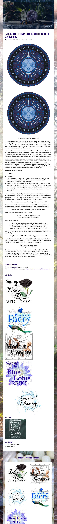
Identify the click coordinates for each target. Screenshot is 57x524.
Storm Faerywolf (10, 39)
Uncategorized (23, 39)
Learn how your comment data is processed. (38, 269)
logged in (14, 267)
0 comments (29, 39)
